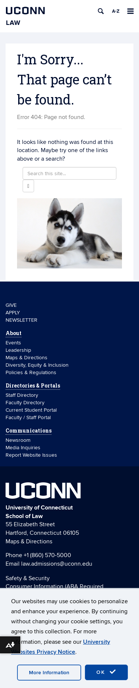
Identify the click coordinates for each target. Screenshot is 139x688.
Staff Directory (22, 395)
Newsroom (19, 440)
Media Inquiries (23, 447)
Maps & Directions (26, 357)
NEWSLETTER (21, 320)
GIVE (11, 305)
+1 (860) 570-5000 (47, 555)
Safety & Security (28, 578)
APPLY (13, 312)
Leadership (18, 350)
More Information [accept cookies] (49, 672)
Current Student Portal (31, 410)
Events (13, 343)
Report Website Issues (31, 455)
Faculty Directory (25, 402)
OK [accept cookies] (106, 672)
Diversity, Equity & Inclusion (37, 365)
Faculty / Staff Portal (28, 417)
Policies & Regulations (31, 372)
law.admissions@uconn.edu (56, 564)
